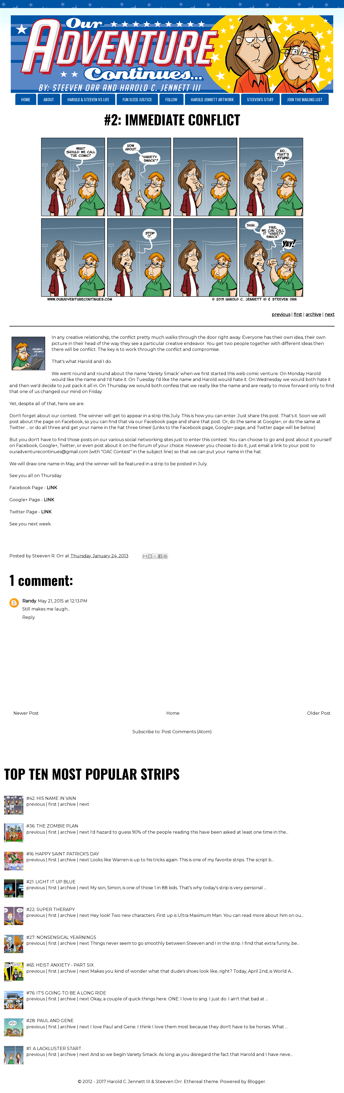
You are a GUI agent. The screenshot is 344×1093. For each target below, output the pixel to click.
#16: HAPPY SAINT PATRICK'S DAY (62, 853)
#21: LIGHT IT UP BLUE (51, 881)
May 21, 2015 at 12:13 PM (62, 601)
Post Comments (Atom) (187, 731)
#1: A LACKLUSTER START (53, 1048)
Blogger (256, 1081)
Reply (28, 617)
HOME (25, 99)
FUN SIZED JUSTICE (137, 99)
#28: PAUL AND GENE (50, 1020)
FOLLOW (171, 99)
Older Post (319, 713)
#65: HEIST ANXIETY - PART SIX (60, 965)
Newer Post (26, 713)
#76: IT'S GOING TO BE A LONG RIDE (66, 993)
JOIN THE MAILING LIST (304, 99)
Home (173, 713)
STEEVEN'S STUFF (260, 99)
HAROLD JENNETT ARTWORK (212, 99)
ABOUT (49, 99)
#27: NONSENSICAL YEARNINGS (61, 937)
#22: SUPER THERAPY (50, 909)
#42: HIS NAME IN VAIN (51, 798)
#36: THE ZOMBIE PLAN (52, 826)
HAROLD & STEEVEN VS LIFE (88, 99)
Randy (29, 601)
